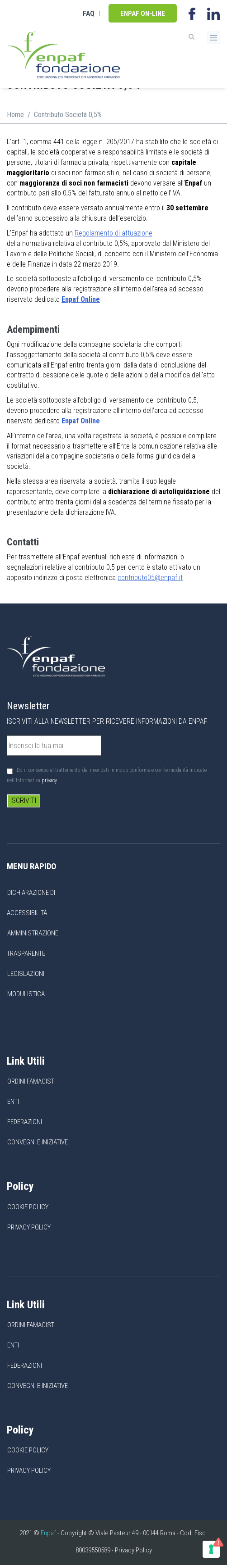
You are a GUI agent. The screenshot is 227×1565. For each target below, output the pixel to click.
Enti (13, 1102)
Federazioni (24, 1122)
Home (15, 114)
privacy (49, 780)
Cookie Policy (27, 1207)
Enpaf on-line (142, 13)
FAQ (89, 13)
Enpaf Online (80, 421)
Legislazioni (25, 974)
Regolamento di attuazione (113, 233)
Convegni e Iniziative (37, 1142)
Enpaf (48, 1533)
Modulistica (26, 994)
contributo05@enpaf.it (150, 577)
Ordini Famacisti (31, 1081)
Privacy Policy (29, 1227)
